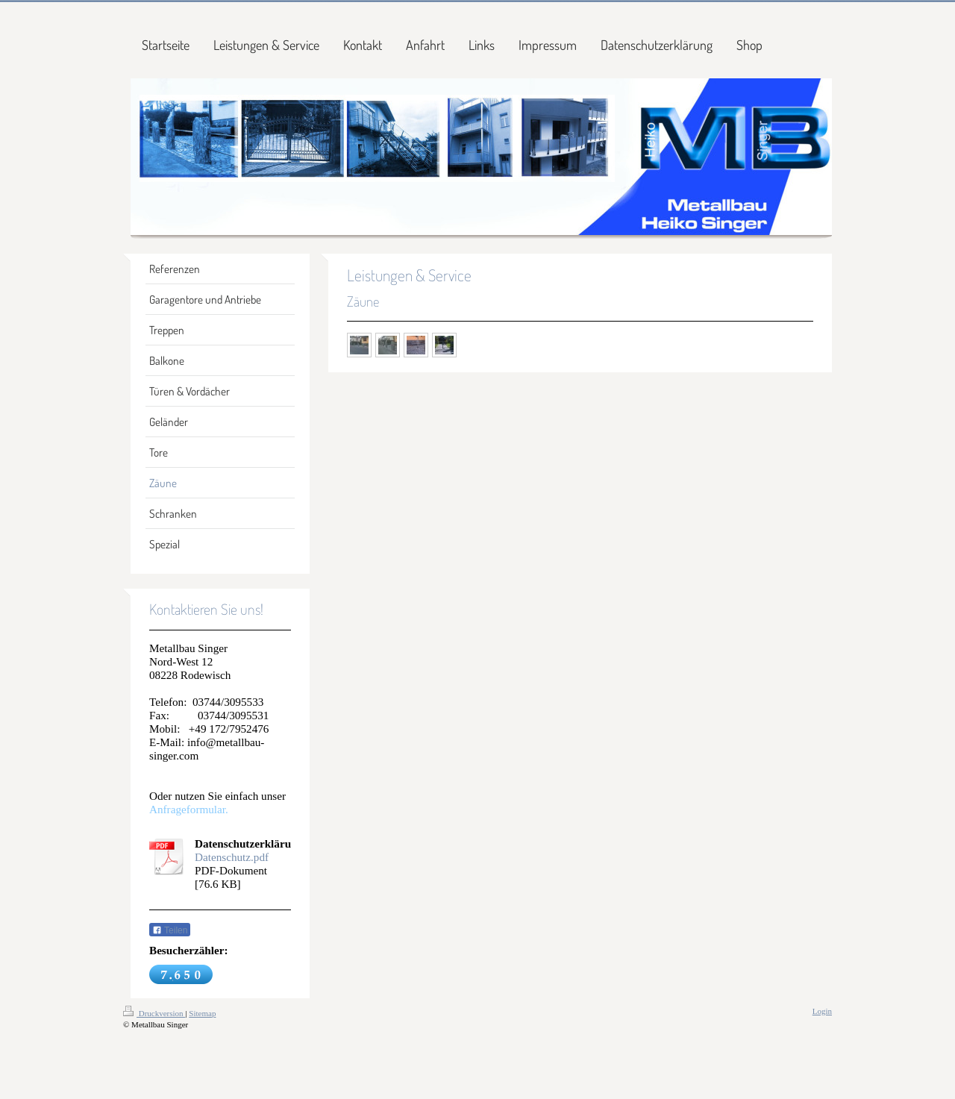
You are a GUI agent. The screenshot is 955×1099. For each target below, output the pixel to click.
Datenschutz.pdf (232, 857)
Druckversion (154, 1013)
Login (822, 1010)
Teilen (169, 930)
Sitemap (202, 1013)
